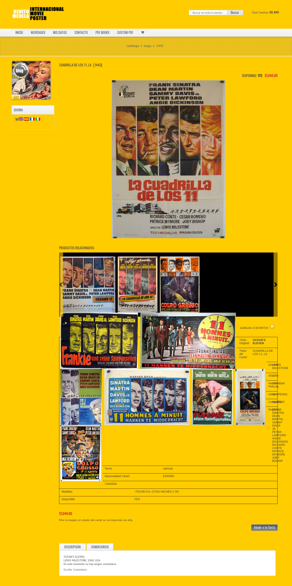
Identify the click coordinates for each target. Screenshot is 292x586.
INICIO (19, 32)
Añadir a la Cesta (264, 527)
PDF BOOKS (102, 32)
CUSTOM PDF (125, 32)
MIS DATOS (60, 32)
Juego (147, 46)
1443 (159, 46)
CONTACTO (81, 32)
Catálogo (132, 46)
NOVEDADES (38, 32)
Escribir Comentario (75, 569)
